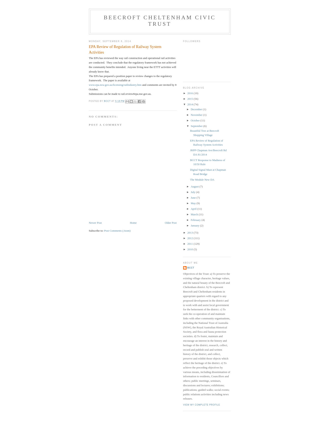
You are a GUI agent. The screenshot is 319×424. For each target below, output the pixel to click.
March (195, 214)
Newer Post (95, 222)
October (195, 120)
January (195, 225)
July (193, 192)
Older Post (171, 222)
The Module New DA (202, 179)
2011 (190, 243)
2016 (190, 93)
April (194, 208)
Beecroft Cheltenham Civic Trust (160, 20)
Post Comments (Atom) (117, 230)
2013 (190, 232)
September (197, 126)
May (193, 203)
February (196, 220)
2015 (190, 98)
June (193, 197)
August (195, 186)
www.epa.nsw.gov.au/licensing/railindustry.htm (115, 84)
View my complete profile (201, 405)
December (197, 109)
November (197, 114)
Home (133, 222)
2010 (190, 249)
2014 (190, 104)
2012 (190, 238)
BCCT (190, 268)
